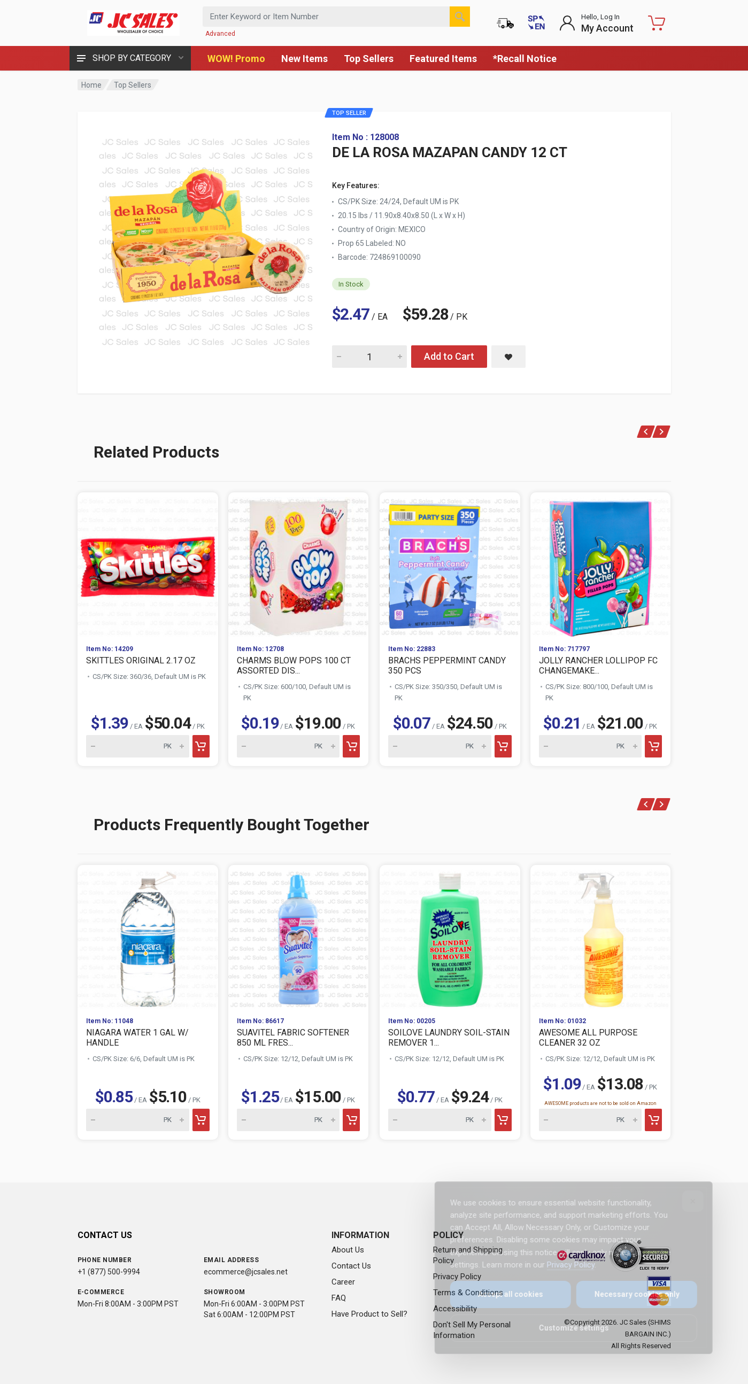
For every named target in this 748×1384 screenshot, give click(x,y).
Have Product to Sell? (369, 1314)
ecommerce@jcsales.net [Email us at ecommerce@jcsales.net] (246, 1271)
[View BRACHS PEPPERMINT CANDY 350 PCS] (450, 564)
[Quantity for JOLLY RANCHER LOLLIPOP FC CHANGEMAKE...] (590, 746)
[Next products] (661, 432)
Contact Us (351, 1266)
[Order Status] (505, 23)
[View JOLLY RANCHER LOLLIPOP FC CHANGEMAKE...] (600, 564)
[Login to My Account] (596, 23)
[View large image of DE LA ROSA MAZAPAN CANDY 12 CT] (206, 239)
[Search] (460, 16)
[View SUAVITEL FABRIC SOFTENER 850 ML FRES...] (298, 937)
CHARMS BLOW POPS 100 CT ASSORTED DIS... (294, 665)
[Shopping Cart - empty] (656, 23)
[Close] (685, 1201)
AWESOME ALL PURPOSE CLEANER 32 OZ (588, 1037)
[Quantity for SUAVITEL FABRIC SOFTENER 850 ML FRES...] (288, 1120)
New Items (304, 58)
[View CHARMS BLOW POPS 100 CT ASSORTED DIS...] (298, 564)
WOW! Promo (236, 58)
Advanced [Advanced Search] (220, 33)
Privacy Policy (563, 1265)
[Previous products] (645, 432)
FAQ (338, 1298)
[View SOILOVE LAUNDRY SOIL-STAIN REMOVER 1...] (450, 937)
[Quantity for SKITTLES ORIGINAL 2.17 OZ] (137, 746)
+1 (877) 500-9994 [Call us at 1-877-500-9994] (109, 1271)
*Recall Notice (525, 58)
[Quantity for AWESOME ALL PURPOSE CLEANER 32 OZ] (590, 1120)
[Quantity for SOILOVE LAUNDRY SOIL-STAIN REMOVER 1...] (439, 1120)
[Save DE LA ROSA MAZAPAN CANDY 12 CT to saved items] (508, 356)
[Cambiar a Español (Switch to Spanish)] (536, 23)
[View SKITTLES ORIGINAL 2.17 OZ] (148, 564)
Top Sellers (369, 58)
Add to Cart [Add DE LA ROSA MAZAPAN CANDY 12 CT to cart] (449, 356)
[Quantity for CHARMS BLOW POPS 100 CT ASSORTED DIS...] (288, 746)
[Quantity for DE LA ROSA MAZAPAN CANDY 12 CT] (369, 356)
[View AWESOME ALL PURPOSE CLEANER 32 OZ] (600, 937)
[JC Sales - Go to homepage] (134, 23)
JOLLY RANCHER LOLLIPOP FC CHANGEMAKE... (598, 665)
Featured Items (443, 58)
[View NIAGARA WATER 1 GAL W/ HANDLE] (148, 937)
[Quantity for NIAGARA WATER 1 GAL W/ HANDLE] (137, 1120)
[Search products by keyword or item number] (336, 16)
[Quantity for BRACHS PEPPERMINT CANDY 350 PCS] (439, 746)
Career (343, 1282)
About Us (347, 1250)
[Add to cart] (200, 746)
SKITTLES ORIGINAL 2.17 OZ (141, 660)
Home (91, 85)
